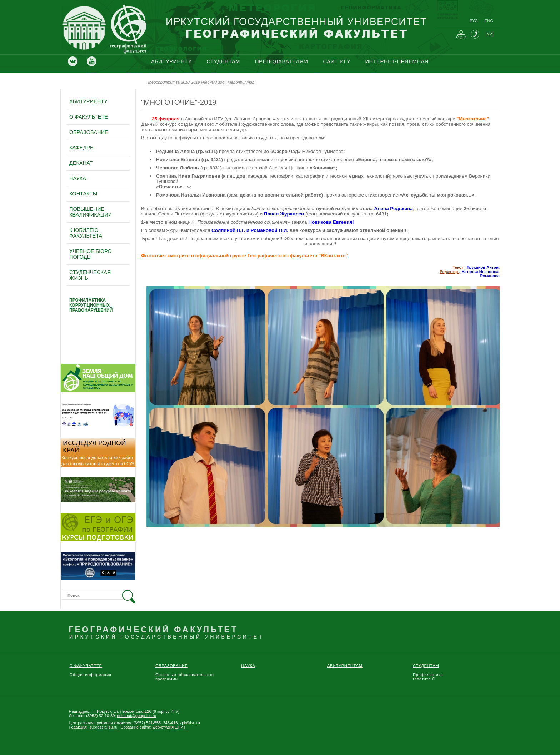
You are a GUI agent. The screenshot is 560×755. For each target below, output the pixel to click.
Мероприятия (241, 82)
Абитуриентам (344, 666)
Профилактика (428, 674)
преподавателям (281, 61)
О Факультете (86, 666)
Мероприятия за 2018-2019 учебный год (186, 82)
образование (88, 132)
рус (474, 21)
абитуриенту (171, 61)
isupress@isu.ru (103, 727)
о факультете (88, 117)
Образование (171, 666)
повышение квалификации (90, 212)
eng (489, 21)
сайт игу (336, 61)
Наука (248, 666)
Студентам (426, 666)
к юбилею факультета (85, 233)
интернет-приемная (397, 61)
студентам (223, 61)
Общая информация (90, 674)
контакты (83, 194)
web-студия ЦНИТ (169, 727)
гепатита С (424, 679)
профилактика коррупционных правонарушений (90, 305)
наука (77, 178)
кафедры (82, 147)
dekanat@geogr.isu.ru (136, 716)
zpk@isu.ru (190, 723)
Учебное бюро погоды (90, 254)
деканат (81, 163)
